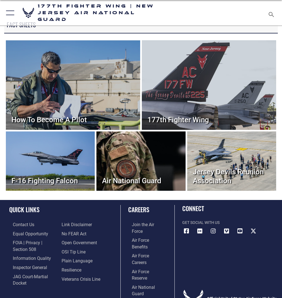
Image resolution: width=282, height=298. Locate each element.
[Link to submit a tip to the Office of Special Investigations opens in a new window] (72, 241)
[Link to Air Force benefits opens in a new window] (143, 233)
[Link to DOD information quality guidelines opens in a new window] (26, 250)
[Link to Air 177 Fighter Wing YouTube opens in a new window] (240, 231)
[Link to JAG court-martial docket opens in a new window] (31, 267)
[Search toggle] (272, 13)
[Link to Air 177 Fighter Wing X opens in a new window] (253, 231)
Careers (138, 209)
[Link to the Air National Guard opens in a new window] (144, 258)
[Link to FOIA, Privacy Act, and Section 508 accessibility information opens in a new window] (32, 241)
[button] (9, 13)
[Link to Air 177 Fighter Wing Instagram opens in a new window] (213, 231)
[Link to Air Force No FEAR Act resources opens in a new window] (73, 224)
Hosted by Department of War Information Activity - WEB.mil (141, 286)
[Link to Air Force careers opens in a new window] (143, 241)
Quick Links (24, 209)
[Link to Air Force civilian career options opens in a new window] (141, 267)
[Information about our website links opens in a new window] (22, 275)
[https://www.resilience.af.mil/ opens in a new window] (70, 258)
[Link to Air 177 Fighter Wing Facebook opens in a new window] (186, 231)
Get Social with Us (201, 222)
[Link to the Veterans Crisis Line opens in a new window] (79, 267)
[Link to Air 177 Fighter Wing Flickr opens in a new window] (200, 231)
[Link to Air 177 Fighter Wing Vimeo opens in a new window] (226, 231)
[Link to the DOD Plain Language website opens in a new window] (75, 250)
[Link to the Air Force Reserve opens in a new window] (143, 250)
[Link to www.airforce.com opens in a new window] (143, 224)
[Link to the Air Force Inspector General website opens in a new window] (24, 258)
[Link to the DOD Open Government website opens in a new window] (77, 233)
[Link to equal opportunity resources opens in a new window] (25, 233)
